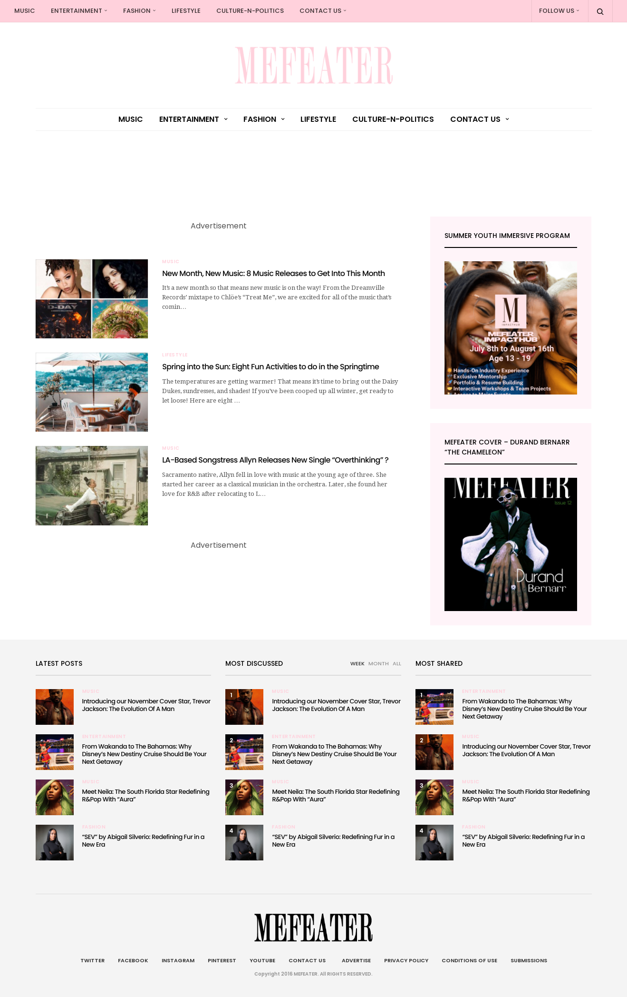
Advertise (355, 960)
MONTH (378, 663)
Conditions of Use (469, 960)
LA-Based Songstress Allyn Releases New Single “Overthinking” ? (275, 459)
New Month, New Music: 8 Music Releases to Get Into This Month (273, 273)
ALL (397, 663)
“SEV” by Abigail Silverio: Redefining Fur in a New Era (143, 840)
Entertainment (76, 10)
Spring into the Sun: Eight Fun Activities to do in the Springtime (270, 366)
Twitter (92, 960)
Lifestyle (186, 10)
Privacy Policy (406, 960)
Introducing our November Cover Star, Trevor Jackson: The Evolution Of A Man (146, 705)
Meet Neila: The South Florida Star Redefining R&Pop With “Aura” (146, 795)
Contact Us (320, 10)
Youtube (262, 960)
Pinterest (222, 960)
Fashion (137, 10)
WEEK (357, 663)
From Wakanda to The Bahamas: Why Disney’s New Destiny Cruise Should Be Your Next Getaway (144, 754)
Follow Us (556, 10)
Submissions (529, 960)
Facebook (133, 960)
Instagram (178, 960)
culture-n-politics (250, 10)
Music (24, 10)
